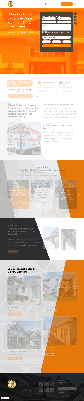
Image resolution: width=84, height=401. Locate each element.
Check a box (44, 31)
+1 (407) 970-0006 (51, 4)
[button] (10, 73)
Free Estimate (67, 4)
